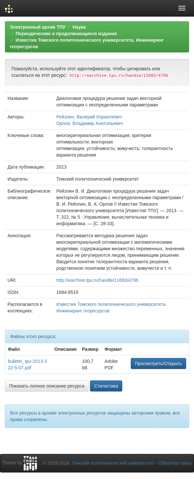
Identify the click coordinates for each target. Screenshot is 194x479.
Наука (78, 27)
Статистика (106, 386)
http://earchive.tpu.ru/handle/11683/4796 (97, 280)
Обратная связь (175, 463)
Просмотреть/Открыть (158, 363)
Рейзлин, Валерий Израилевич (89, 116)
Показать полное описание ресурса (46, 386)
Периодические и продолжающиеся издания (66, 33)
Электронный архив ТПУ (38, 27)
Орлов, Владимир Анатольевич (89, 123)
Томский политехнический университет (113, 463)
